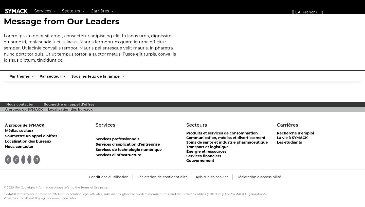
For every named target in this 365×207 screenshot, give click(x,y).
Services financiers (203, 156)
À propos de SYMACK (24, 109)
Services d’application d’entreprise (128, 144)
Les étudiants (289, 142)
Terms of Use (90, 187)
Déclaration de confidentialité (162, 177)
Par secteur (53, 76)
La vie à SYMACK (292, 137)
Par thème (21, 76)
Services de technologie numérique (129, 149)
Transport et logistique (207, 147)
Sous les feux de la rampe (98, 76)
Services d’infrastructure (118, 155)
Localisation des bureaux (70, 109)
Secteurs (73, 11)
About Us (32, 198)
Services (45, 11)
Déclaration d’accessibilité (258, 177)
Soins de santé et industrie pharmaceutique (227, 142)
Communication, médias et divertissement (226, 137)
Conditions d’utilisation (109, 177)
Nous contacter (20, 104)
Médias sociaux (19, 130)
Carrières (103, 11)
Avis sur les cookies (212, 177)
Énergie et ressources (206, 151)
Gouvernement (200, 160)
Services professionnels (117, 139)
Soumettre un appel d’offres (69, 104)
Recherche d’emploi (295, 133)
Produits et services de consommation (222, 133)
